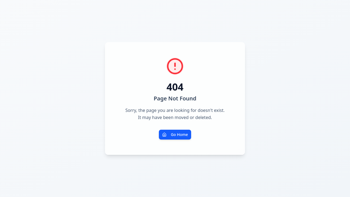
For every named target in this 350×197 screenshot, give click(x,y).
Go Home (175, 134)
